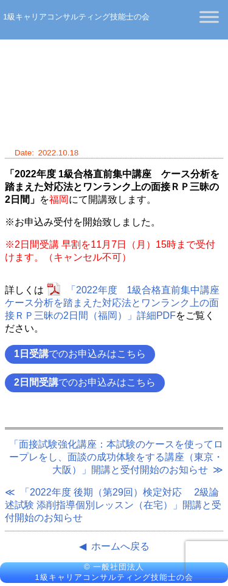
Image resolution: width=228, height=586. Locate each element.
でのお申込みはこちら (80, 354)
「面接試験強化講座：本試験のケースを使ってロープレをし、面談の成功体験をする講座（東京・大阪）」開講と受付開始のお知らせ (116, 457)
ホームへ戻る (120, 546)
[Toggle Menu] (209, 16)
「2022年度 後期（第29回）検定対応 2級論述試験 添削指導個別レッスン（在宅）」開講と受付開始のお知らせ (113, 505)
